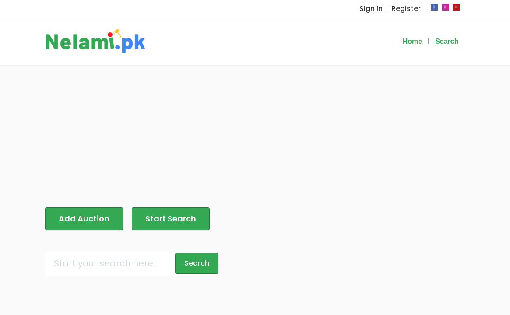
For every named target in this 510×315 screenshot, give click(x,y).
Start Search (170, 218)
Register (406, 9)
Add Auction (84, 218)
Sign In (371, 9)
